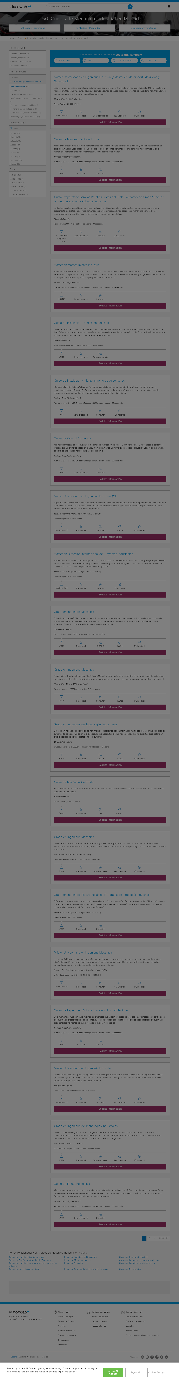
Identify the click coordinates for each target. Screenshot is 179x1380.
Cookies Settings (156, 1372)
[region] (89, 1371)
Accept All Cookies (113, 1372)
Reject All (135, 1372)
